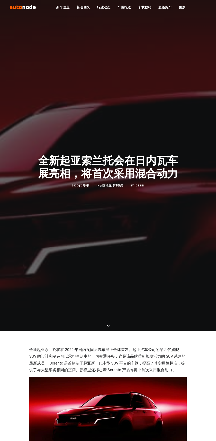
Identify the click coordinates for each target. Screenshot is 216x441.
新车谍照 (118, 187)
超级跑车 (165, 9)
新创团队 (83, 9)
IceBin (139, 187)
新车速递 (63, 9)
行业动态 (104, 9)
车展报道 (124, 9)
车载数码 (144, 9)
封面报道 (105, 187)
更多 (182, 9)
